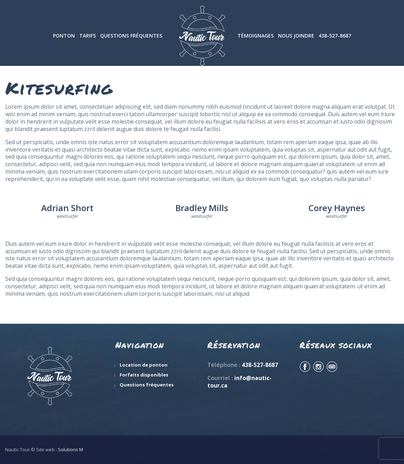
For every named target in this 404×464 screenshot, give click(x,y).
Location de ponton (144, 365)
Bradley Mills (201, 208)
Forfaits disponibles (144, 375)
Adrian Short (67, 208)
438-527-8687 (260, 365)
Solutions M (70, 449)
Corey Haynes (337, 208)
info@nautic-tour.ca (239, 381)
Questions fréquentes (147, 384)
